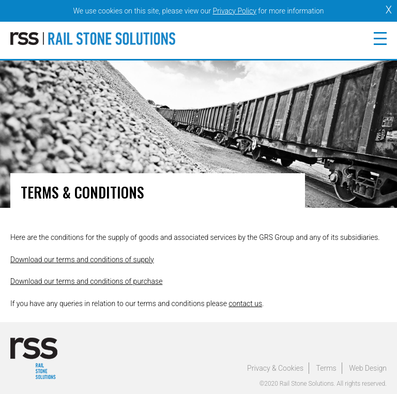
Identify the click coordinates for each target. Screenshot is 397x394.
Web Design (368, 368)
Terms (326, 368)
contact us (245, 303)
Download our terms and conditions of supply (82, 259)
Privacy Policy (234, 11)
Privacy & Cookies (275, 368)
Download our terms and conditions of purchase (86, 281)
